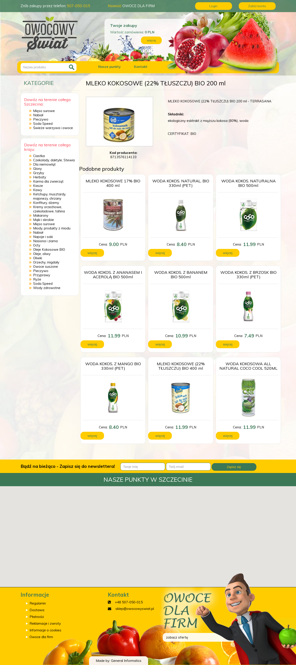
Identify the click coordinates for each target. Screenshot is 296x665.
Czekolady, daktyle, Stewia (54, 160)
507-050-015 (78, 5)
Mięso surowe (44, 111)
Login (213, 6)
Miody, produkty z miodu (51, 228)
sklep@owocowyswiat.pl (134, 609)
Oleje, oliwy (42, 254)
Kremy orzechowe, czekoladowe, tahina (49, 209)
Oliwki (37, 258)
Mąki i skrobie (43, 220)
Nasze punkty (109, 67)
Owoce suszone (45, 266)
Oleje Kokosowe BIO (49, 249)
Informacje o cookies (45, 630)
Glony (37, 168)
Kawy (37, 190)
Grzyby (38, 173)
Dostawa (37, 610)
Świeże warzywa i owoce (53, 128)
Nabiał (38, 115)
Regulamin (38, 603)
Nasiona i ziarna (45, 241)
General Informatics (126, 661)
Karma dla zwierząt (48, 181)
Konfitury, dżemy (46, 203)
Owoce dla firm (41, 637)
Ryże (37, 279)
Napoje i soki (43, 237)
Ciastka (39, 156)
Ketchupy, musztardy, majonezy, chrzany (49, 196)
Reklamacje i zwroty (45, 623)
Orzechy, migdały (46, 262)
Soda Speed (43, 123)
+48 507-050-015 (129, 602)
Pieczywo (40, 119)
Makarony (40, 215)
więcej (151, 40)
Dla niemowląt (44, 164)
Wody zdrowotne (46, 288)
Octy (36, 245)
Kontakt (140, 67)
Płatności (37, 617)
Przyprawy (41, 275)
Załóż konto (257, 6)
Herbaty (39, 177)
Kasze (38, 186)
